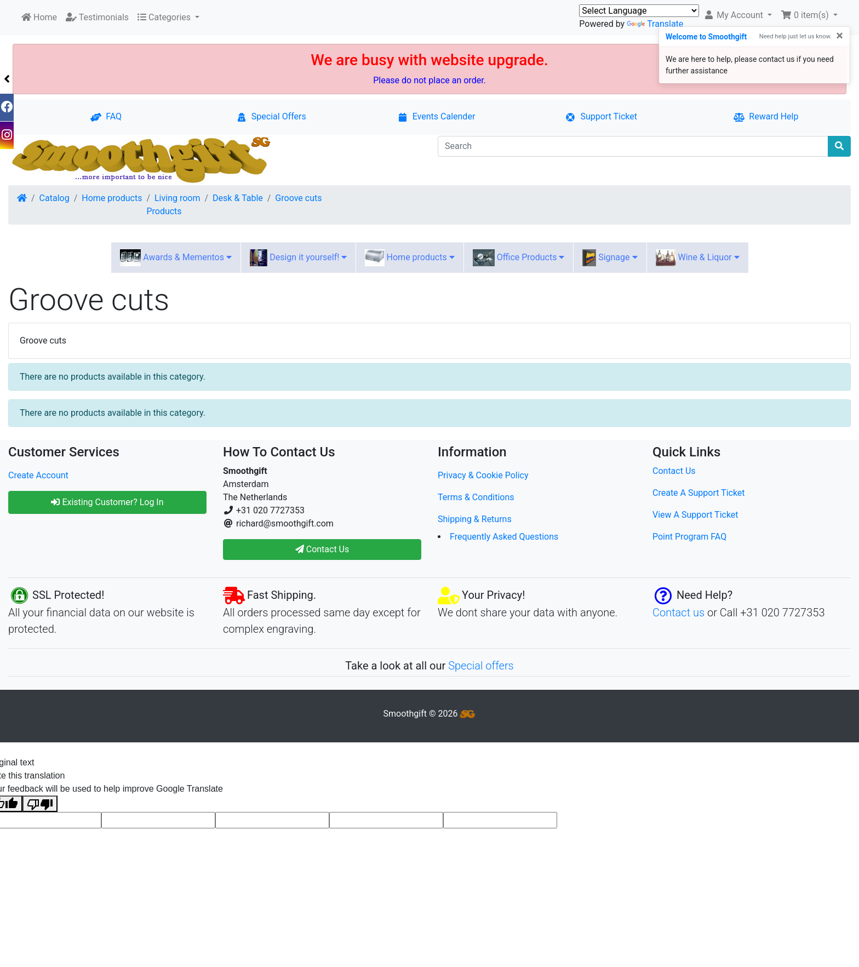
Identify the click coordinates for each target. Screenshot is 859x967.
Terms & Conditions (476, 497)
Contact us (678, 612)
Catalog (54, 198)
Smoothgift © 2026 (429, 713)
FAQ (106, 116)
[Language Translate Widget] (639, 10)
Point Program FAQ (689, 536)
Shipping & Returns (475, 519)
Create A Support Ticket (698, 493)
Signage (609, 257)
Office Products (519, 257)
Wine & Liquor (698, 257)
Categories (165, 17)
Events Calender (436, 116)
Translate (655, 24)
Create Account (38, 475)
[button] (737, 15)
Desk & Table (238, 198)
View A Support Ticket (695, 515)
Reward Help (766, 116)
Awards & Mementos (176, 257)
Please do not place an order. (429, 80)
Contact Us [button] (322, 549)
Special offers (481, 665)
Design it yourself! (298, 257)
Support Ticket (601, 116)
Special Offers (271, 116)
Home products (112, 198)
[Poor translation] (40, 804)
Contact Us (674, 471)
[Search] (633, 146)
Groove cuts (298, 198)
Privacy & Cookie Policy (483, 475)
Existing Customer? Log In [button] (107, 502)
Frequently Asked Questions (504, 536)
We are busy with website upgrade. (429, 60)
